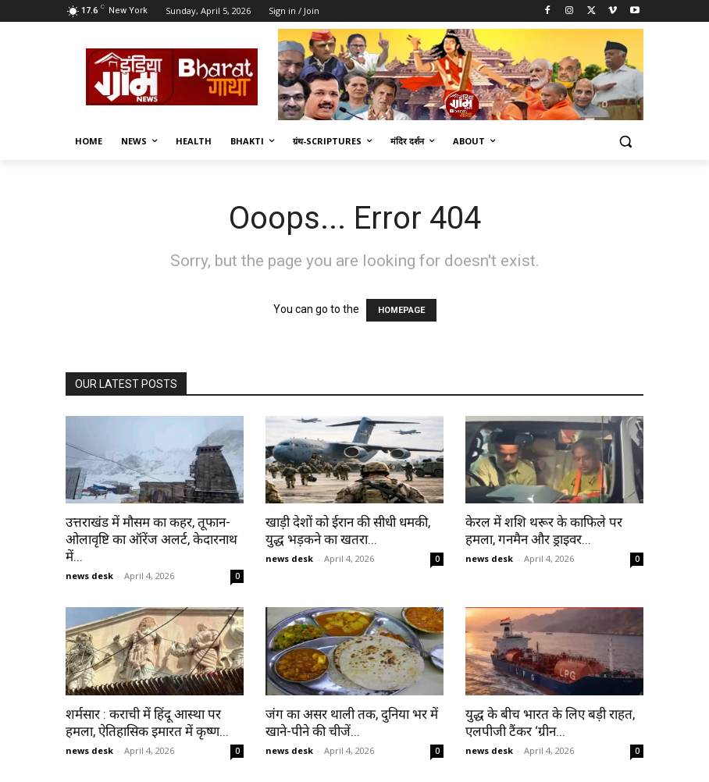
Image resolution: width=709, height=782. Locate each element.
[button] (625, 141)
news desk (89, 575)
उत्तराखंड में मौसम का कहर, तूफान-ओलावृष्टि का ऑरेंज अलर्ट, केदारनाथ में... (151, 539)
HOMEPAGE (401, 310)
